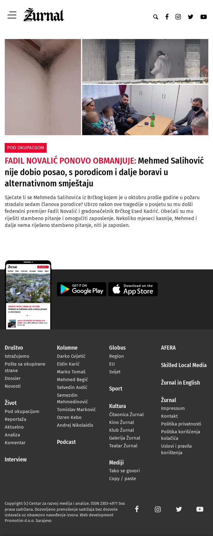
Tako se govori (124, 471)
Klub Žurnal (121, 430)
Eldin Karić (68, 364)
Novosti (13, 386)
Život (11, 403)
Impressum (173, 408)
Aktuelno (14, 427)
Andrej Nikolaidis (75, 425)
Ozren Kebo (69, 417)
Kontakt (169, 416)
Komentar (15, 442)
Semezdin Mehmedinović (72, 398)
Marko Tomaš (71, 372)
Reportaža (15, 419)
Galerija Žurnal (124, 438)
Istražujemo (17, 356)
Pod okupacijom (22, 411)
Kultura (117, 406)
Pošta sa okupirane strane (25, 367)
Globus (117, 348)
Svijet (114, 372)
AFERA (168, 348)
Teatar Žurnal (123, 446)
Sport (115, 389)
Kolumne (67, 348)
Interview (16, 460)
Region (116, 356)
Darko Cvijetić (71, 356)
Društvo (14, 348)
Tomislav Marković (76, 409)
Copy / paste (122, 478)
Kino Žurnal (121, 422)
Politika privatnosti (181, 424)
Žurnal (168, 400)
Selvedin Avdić (72, 387)
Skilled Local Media (184, 365)
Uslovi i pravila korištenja (176, 449)
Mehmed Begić (72, 379)
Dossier (13, 378)
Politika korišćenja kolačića (180, 435)
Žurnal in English (180, 383)
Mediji (116, 463)
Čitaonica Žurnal (126, 414)
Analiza (12, 435)
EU (112, 364)
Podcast (66, 442)
